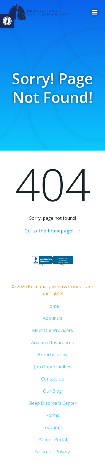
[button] (7, 21)
